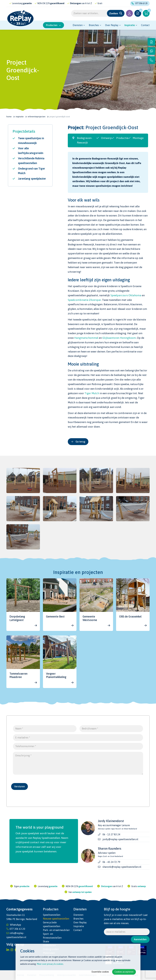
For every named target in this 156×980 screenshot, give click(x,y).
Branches (94, 25)
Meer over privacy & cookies (50, 964)
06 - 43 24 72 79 (111, 862)
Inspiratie (129, 25)
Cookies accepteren (124, 972)
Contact (145, 25)
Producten (53, 25)
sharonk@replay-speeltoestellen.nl (122, 866)
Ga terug (78, 441)
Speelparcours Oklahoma (125, 295)
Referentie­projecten (36, 116)
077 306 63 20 (139, 3)
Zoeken (113, 13)
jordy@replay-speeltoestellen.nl (120, 839)
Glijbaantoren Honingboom (119, 337)
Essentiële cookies (100, 972)
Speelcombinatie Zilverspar (84, 299)
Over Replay (111, 25)
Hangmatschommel (86, 337)
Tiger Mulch (92, 393)
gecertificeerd (62, 3)
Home (9, 116)
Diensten (78, 25)
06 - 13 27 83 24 (111, 834)
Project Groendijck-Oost (60, 116)
